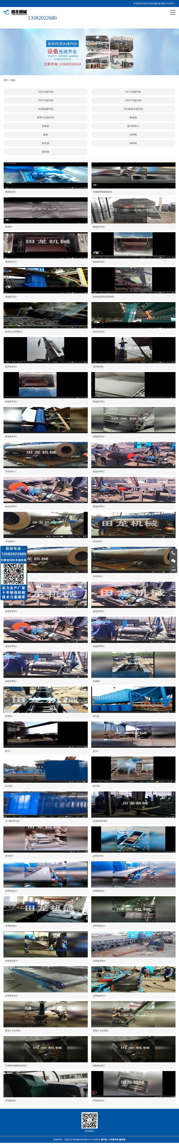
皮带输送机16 (11, 961)
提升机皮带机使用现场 (103, 296)
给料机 (133, 134)
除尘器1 (96, 786)
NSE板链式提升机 (133, 109)
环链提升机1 (99, 1100)
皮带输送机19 (99, 995)
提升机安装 (98, 366)
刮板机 (45, 126)
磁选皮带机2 (99, 646)
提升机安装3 (99, 331)
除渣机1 (9, 227)
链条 (45, 134)
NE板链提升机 (45, 109)
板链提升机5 (99, 262)
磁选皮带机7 (99, 611)
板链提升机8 (99, 227)
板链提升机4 (99, 401)
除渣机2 (9, 716)
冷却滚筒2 (97, 541)
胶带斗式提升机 (45, 117)
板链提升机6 (11, 401)
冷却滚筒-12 (10, 471)
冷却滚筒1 (97, 576)
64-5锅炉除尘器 (12, 821)
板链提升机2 (99, 436)
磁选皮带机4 (99, 471)
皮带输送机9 (11, 926)
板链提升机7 (11, 296)
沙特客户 (9, 856)
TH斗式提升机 (45, 92)
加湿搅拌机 (10, 1100)
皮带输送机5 (99, 891)
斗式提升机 (113, 1139)
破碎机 (133, 143)
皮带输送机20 (11, 995)
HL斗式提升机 (133, 92)
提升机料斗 (133, 126)
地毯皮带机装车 (100, 821)
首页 (5, 80)
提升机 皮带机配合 (14, 331)
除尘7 (7, 751)
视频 (13, 80)
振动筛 (45, 151)
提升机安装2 (11, 366)
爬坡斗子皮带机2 (101, 1030)
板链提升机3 (11, 436)
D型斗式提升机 (133, 100)
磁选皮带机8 (11, 611)
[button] (86, 71)
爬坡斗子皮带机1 (13, 1030)
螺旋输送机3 (99, 1065)
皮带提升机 (98, 856)
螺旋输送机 (10, 192)
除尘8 (95, 751)
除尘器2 (9, 786)
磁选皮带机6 (11, 646)
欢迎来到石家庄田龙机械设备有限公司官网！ (155, 3)
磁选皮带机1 (11, 681)
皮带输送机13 (99, 926)
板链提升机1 (11, 262)
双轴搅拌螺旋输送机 (102, 192)
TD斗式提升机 (45, 100)
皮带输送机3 (11, 891)
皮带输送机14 (99, 961)
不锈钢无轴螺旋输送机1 (16, 1065)
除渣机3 (96, 681)
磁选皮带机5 (11, 506)
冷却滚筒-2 (10, 541)
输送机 (133, 117)
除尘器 (45, 143)
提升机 (104, 1139)
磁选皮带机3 (99, 506)
